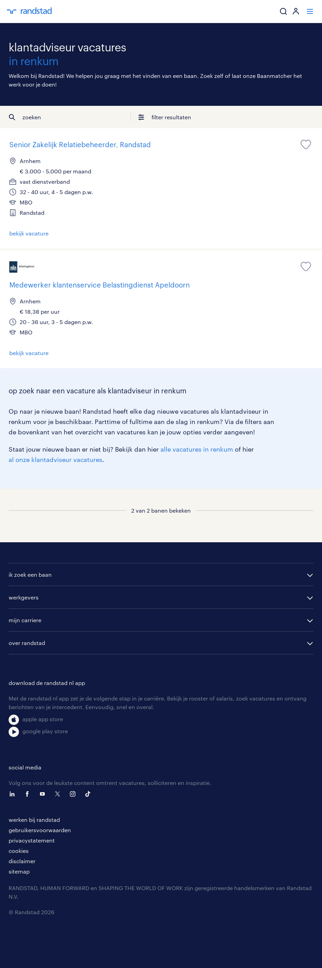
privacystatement (32, 840)
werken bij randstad (34, 819)
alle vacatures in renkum (196, 449)
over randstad (27, 642)
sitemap (19, 871)
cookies (19, 850)
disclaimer (22, 861)
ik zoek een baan (30, 574)
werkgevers (24, 597)
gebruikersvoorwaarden (40, 830)
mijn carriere (25, 620)
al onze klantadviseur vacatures (55, 459)
